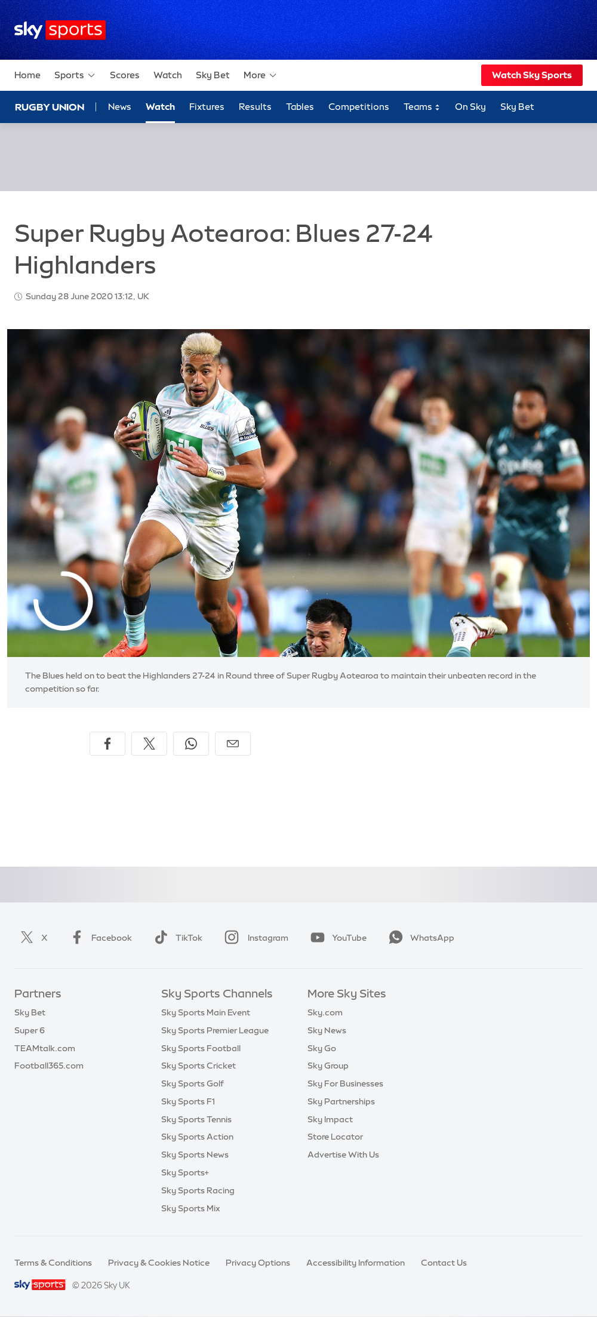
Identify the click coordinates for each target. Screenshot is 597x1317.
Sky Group (328, 1065)
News (119, 106)
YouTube (336, 937)
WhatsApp (419, 937)
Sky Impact (330, 1119)
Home (27, 74)
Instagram (254, 937)
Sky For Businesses (345, 1083)
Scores (125, 74)
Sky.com (325, 1012)
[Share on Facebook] (107, 744)
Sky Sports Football (201, 1048)
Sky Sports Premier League (215, 1030)
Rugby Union (49, 107)
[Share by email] (233, 744)
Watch (167, 74)
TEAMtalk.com (44, 1048)
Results (255, 106)
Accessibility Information (355, 1262)
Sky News (326, 1030)
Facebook (98, 937)
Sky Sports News (195, 1154)
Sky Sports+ (185, 1172)
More (261, 75)
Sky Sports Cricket (198, 1065)
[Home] (60, 30)
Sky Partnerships (341, 1101)
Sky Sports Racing (198, 1190)
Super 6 (29, 1030)
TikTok (175, 937)
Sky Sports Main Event (205, 1012)
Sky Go (321, 1048)
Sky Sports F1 (188, 1101)
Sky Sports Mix (190, 1208)
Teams (422, 107)
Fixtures (206, 106)
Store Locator (335, 1136)
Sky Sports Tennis (196, 1119)
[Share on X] (149, 744)
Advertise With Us (343, 1154)
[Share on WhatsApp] (191, 744)
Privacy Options (258, 1262)
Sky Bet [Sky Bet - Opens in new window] (517, 106)
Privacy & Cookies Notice (159, 1262)
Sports (75, 75)
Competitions (358, 106)
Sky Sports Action (197, 1136)
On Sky (470, 106)
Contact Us (444, 1262)
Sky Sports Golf (192, 1083)
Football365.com (49, 1065)
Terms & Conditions (53, 1262)
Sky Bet (213, 74)
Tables (300, 106)
